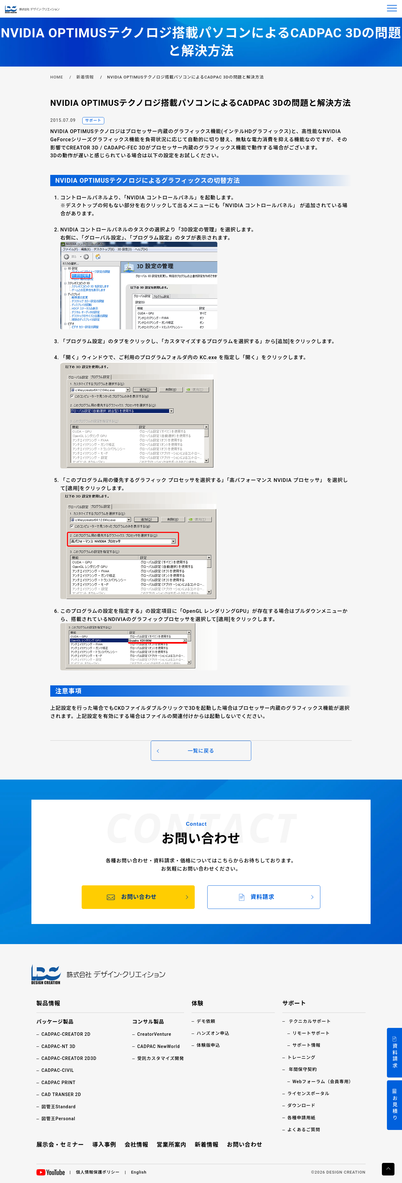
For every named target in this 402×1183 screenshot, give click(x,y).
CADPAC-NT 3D (58, 1046)
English (139, 1172)
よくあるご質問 (303, 1129)
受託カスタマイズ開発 (160, 1058)
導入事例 (104, 1144)
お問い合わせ (245, 1144)
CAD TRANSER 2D (61, 1094)
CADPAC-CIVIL (57, 1070)
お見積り (395, 1108)
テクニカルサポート (310, 1021)
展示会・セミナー (60, 1144)
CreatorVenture (154, 1034)
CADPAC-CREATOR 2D (66, 1034)
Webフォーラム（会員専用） (323, 1081)
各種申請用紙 (301, 1117)
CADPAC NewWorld (158, 1046)
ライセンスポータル (308, 1093)
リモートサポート (311, 1033)
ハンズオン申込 (213, 1033)
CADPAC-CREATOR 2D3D (69, 1058)
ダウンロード (301, 1105)
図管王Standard (58, 1106)
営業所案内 (172, 1144)
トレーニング (301, 1057)
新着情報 (85, 77)
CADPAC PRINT (58, 1082)
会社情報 (136, 1144)
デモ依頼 (206, 1021)
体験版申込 (208, 1045)
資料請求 (395, 1056)
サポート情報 (306, 1045)
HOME (56, 77)
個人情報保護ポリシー (98, 1172)
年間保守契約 (303, 1069)
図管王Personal (58, 1118)
